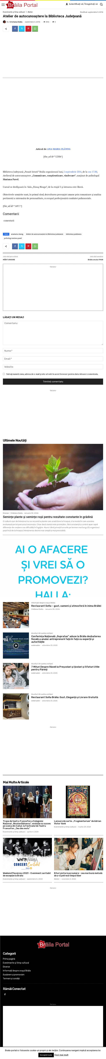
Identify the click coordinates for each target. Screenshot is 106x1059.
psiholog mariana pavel (13, 238)
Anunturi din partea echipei (42, 633)
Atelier (30, 12)
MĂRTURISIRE (9, 260)
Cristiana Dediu (16, 22)
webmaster (35, 645)
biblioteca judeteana (73, 234)
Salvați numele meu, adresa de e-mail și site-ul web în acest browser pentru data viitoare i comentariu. (52, 374)
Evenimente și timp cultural (14, 12)
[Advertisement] (53, 54)
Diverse (6, 513)
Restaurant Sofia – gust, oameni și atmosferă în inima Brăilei (66, 605)
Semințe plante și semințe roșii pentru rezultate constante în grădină (48, 517)
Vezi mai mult (61, 1055)
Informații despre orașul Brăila (43, 603)
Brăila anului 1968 (95, 260)
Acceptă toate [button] (46, 1055)
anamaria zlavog (17, 234)
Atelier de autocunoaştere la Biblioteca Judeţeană (44, 234)
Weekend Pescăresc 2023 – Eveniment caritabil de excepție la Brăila (27, 874)
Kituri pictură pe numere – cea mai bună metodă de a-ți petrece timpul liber (78, 874)
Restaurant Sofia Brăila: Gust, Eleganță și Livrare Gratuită (64, 697)
